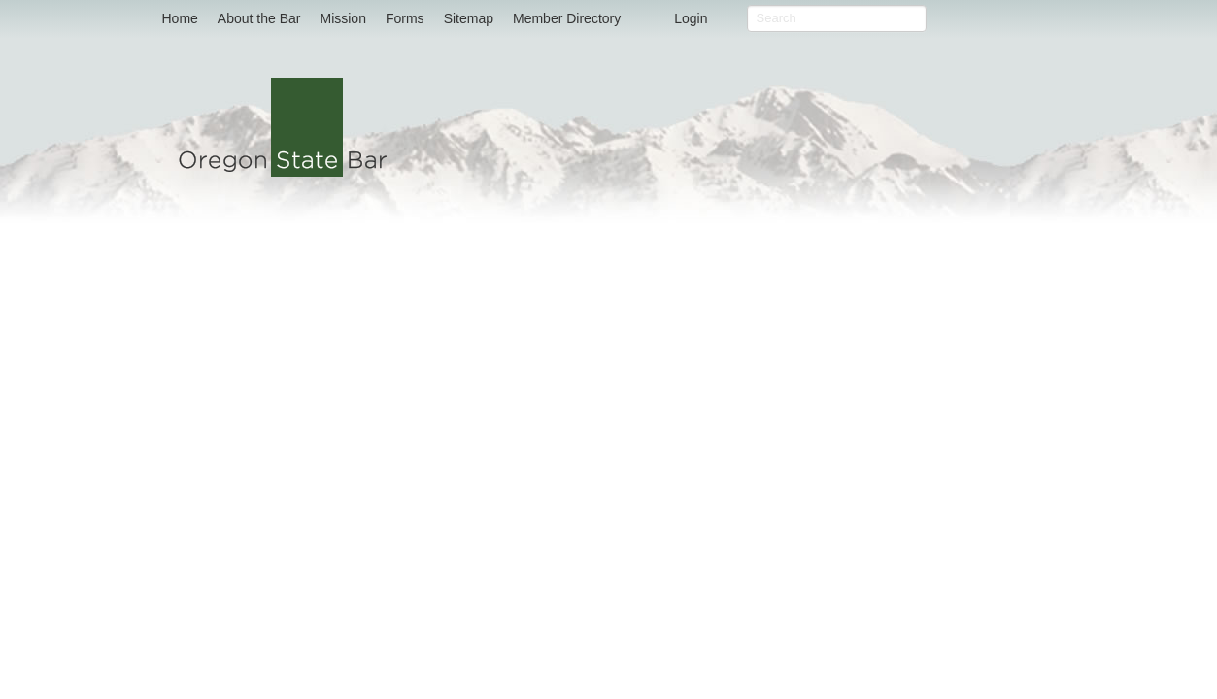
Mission (342, 18)
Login (690, 18)
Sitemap (468, 18)
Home (180, 18)
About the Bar (259, 18)
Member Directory (567, 18)
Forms (405, 18)
